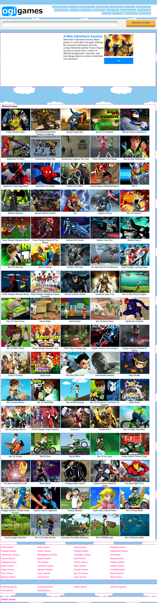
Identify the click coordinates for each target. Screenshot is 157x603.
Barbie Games (44, 558)
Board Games (129, 7)
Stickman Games (45, 566)
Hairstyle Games (9, 562)
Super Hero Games (87, 7)
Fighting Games (99, 10)
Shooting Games (131, 13)
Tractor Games (81, 562)
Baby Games (43, 547)
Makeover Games (61, 10)
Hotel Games (80, 547)
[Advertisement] (27, 50)
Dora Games (80, 558)
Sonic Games (80, 577)
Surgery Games (81, 551)
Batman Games (8, 577)
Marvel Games (117, 573)
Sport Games (118, 13)
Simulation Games (82, 554)
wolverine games (9, 587)
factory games (44, 590)
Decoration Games (59, 7)
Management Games (47, 554)
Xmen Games (43, 573)
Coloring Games (116, 7)
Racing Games (145, 13)
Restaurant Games (119, 551)
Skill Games (73, 7)
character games (45, 587)
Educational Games (128, 10)
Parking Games (117, 562)
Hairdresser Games (10, 554)
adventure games (118, 587)
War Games (106, 13)
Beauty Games (117, 558)
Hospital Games (8, 551)
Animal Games (8, 558)
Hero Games (7, 573)
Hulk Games (43, 577)
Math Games (116, 577)
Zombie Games (81, 569)
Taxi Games (43, 562)
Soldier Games (117, 566)
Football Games (117, 569)
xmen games (7, 590)
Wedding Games (118, 547)
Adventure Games (143, 7)
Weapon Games (45, 569)
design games (80, 587)
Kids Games (74, 10)
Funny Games (86, 10)
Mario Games (7, 566)
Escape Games (113, 10)
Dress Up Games (144, 10)
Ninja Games (80, 566)
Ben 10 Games (81, 573)
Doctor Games (44, 551)
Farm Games (7, 547)
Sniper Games (8, 569)
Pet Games (115, 554)
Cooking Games (102, 7)
